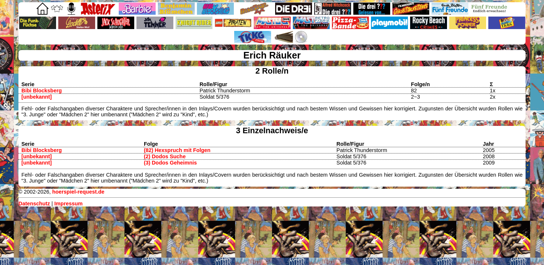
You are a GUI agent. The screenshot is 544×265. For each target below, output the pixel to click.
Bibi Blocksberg (41, 90)
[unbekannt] (36, 97)
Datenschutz (34, 203)
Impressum (68, 203)
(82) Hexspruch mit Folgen (177, 150)
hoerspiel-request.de (78, 192)
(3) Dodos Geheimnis (170, 163)
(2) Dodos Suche (165, 156)
